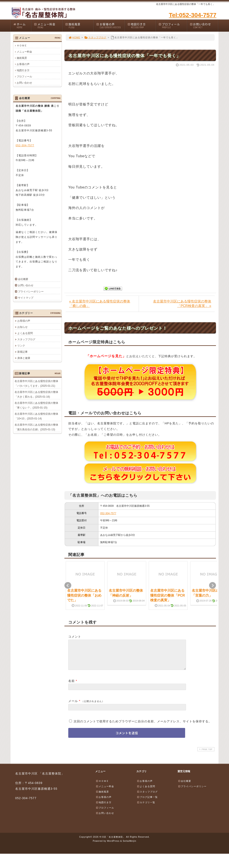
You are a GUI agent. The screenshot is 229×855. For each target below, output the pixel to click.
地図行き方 (141, 25)
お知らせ (22, 326)
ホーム (22, 25)
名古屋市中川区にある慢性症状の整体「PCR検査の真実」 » (182, 303)
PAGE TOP (205, 754)
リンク (21, 345)
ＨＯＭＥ (22, 45)
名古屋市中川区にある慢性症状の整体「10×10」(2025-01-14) (36, 416)
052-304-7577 (108, 513)
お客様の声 (110, 25)
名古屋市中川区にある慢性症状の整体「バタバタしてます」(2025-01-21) (36, 383)
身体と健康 (23, 357)
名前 (71, 686)
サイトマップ (25, 297)
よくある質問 (25, 333)
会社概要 (23, 279)
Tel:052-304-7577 (192, 15)
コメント (74, 636)
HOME (74, 37)
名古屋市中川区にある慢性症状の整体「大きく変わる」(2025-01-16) (36, 394)
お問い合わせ (204, 25)
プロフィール (172, 25)
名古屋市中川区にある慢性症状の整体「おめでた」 (84, 595)
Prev (67, 585)
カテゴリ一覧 (146, 807)
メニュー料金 (48, 25)
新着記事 (22, 351)
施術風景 (79, 25)
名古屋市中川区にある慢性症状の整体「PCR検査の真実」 (167, 595)
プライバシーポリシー (31, 291)
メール (73, 706)
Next (212, 585)
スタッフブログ (95, 37)
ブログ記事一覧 (147, 802)
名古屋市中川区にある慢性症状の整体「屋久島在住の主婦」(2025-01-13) (36, 427)
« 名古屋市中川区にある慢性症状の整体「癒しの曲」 (99, 303)
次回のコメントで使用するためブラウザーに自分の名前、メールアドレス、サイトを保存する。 (143, 726)
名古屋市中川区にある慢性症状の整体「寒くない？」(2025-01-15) (36, 405)
